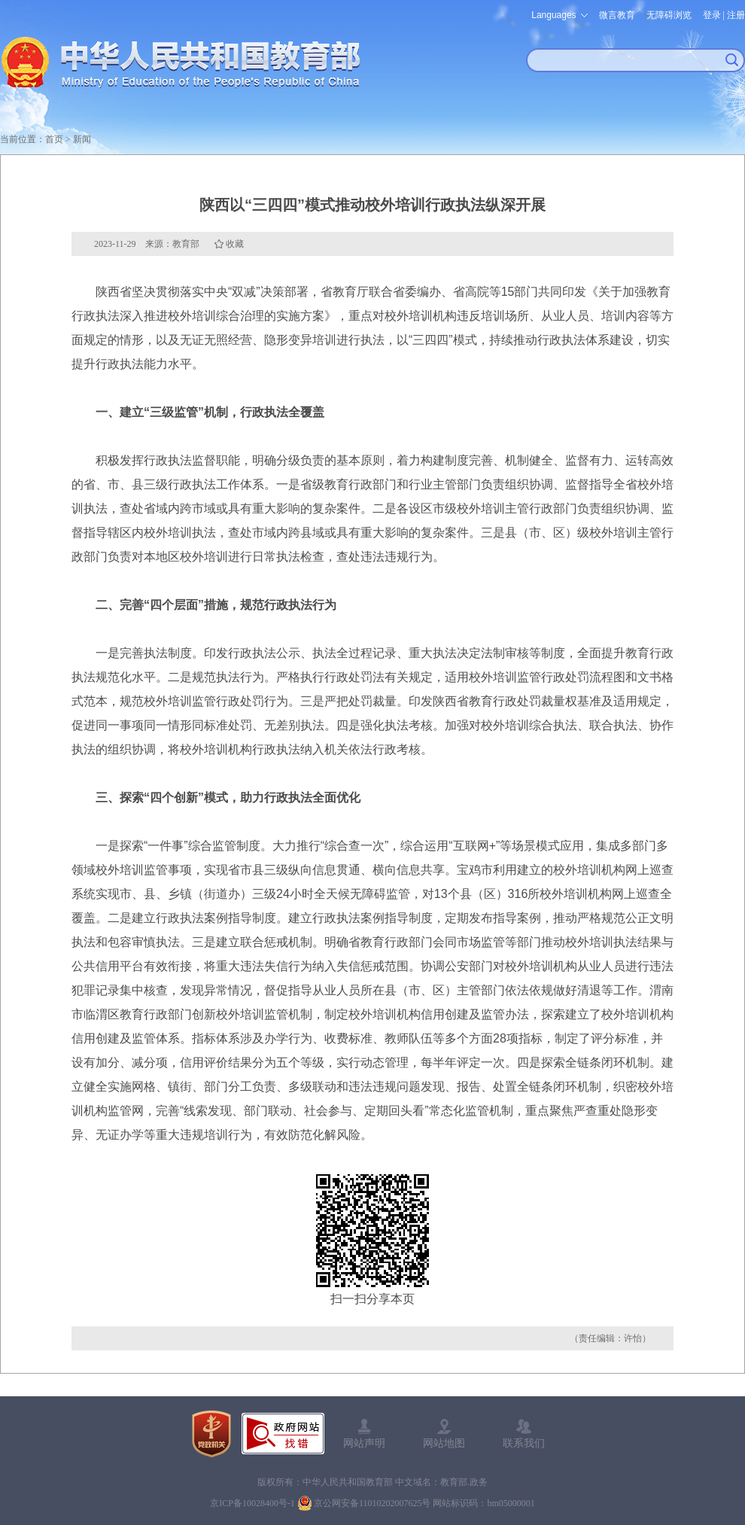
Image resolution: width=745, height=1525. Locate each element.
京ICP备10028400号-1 (252, 1503)
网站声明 (364, 1443)
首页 (54, 139)
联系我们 (524, 1443)
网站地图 (444, 1443)
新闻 (82, 139)
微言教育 (617, 15)
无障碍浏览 (669, 15)
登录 (712, 15)
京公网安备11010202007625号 (372, 1503)
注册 (736, 15)
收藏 (235, 244)
